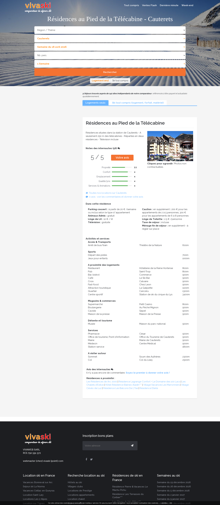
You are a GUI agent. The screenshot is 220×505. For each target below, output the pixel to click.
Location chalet (76, 499)
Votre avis (122, 157)
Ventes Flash (149, 5)
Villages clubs (75, 486)
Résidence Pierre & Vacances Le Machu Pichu (130, 488)
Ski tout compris (120, 80)
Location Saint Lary (33, 495)
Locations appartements (81, 495)
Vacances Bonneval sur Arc (38, 482)
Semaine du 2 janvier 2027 (171, 495)
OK (171, 503)
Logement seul (100, 80)
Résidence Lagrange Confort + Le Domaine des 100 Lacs (149, 381)
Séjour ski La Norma (34, 486)
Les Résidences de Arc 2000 (101, 381)
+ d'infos (164, 503)
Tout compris (131, 5)
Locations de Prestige (80, 490)
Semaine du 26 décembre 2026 (174, 486)
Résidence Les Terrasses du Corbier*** (128, 496)
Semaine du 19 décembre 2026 (174, 482)
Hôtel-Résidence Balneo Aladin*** (123, 384)
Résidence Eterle (149, 388)
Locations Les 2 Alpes (35, 499)
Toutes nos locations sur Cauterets (106, 193)
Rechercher (110, 72)
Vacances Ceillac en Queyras (39, 490)
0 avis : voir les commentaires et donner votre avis (114, 196)
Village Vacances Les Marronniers (161, 384)
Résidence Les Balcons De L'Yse (120, 388)
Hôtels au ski (75, 482)
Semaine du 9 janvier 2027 (171, 499)
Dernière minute (169, 5)
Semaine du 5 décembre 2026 (173, 490)
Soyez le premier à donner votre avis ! (148, 372)
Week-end (187, 5)
